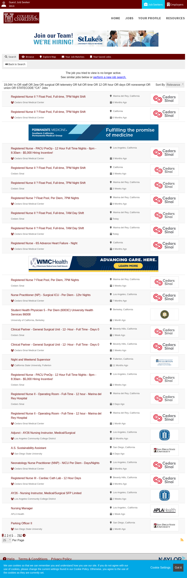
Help (9, 559)
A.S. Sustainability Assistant (28, 447)
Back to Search (15, 64)
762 (19, 535)
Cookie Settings (160, 567)
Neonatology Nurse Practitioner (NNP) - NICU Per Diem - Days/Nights (55, 462)
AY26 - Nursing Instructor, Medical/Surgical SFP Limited (46, 493)
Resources (175, 18)
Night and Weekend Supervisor (30, 359)
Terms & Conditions (32, 559)
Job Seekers (153, 4)
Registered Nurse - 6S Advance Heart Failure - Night (44, 243)
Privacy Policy (61, 559)
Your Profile (149, 18)
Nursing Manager (22, 508)
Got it (178, 567)
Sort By (160, 84)
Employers (175, 4)
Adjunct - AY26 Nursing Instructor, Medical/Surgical (43, 432)
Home (115, 18)
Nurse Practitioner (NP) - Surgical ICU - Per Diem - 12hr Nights (50, 294)
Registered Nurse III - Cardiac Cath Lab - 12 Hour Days (46, 478)
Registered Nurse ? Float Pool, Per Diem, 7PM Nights (45, 198)
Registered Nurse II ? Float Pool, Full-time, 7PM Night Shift (48, 96)
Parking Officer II (21, 523)
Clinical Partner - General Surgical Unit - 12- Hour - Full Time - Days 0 (55, 329)
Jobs (129, 18)
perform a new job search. (109, 77)
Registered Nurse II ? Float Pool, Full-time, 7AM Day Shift (47, 213)
